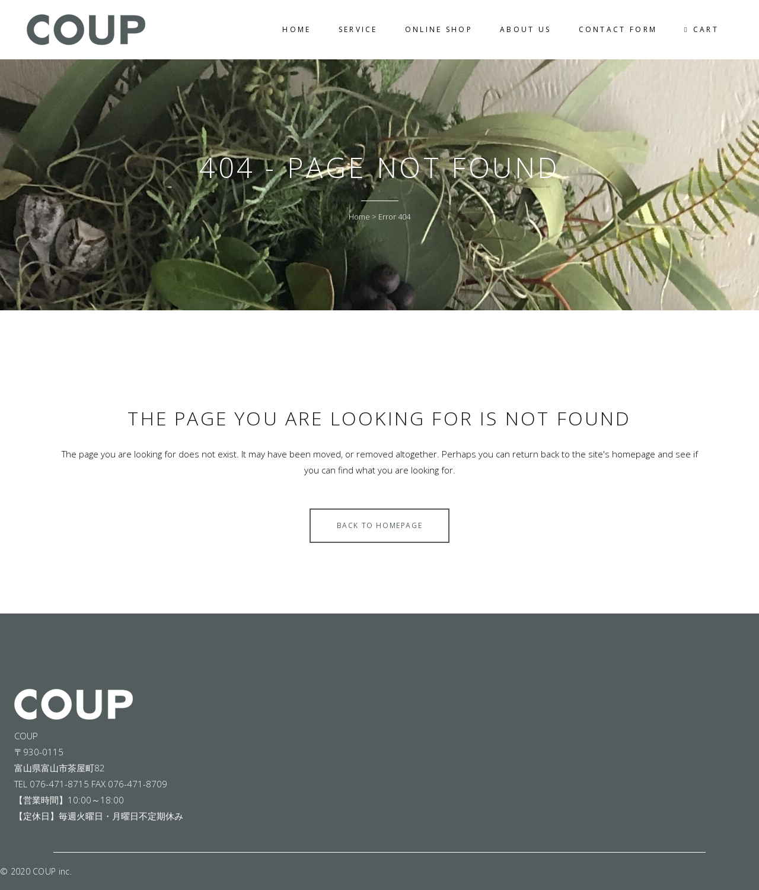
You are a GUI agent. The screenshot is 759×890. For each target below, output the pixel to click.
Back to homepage (380, 525)
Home (359, 216)
